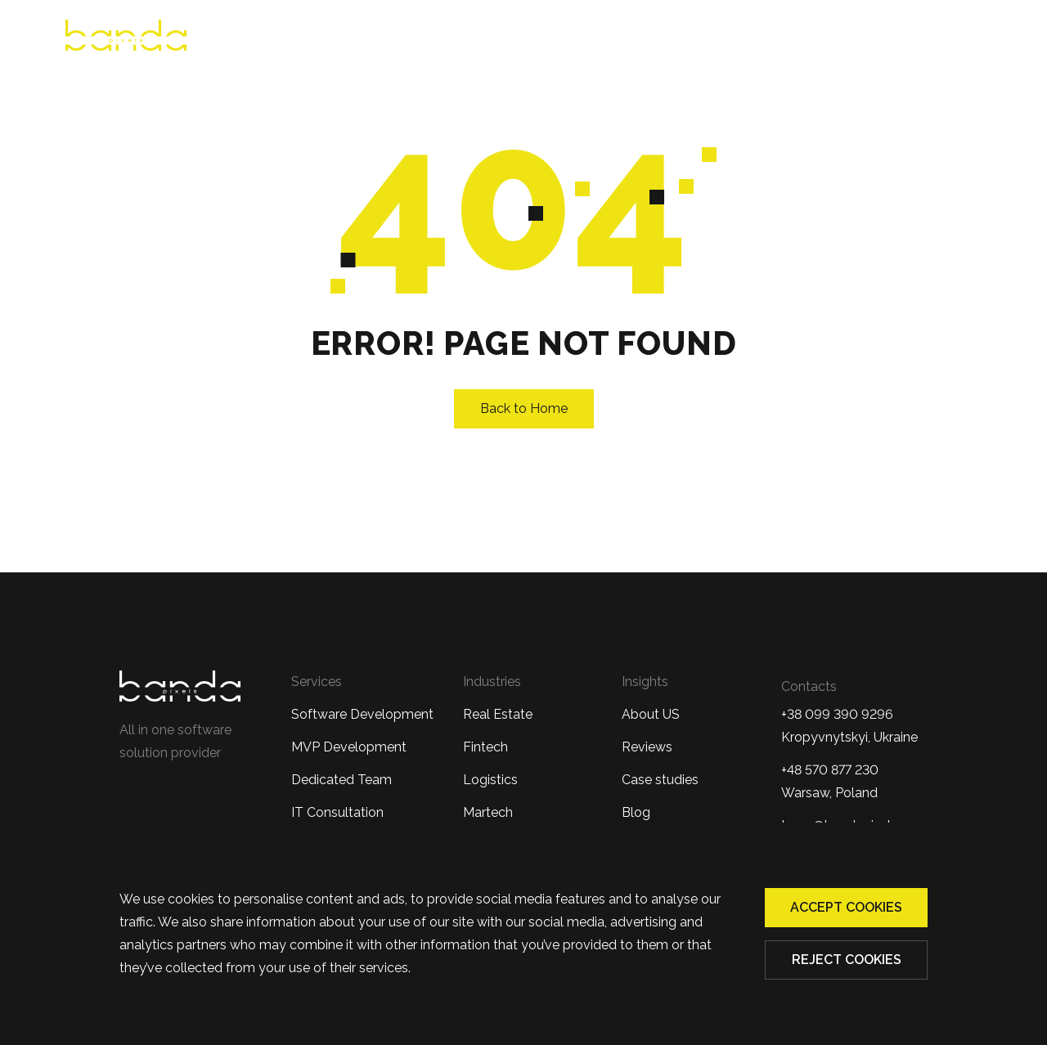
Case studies (660, 779)
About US (651, 714)
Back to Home (524, 408)
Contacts (952, 38)
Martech (488, 812)
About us (382, 38)
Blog (875, 38)
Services (557, 38)
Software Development (362, 714)
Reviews (470, 38)
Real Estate (497, 714)
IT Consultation (337, 812)
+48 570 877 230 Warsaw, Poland (829, 781)
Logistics (490, 779)
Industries (663, 38)
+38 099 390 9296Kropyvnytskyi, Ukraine (849, 725)
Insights (645, 681)
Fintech (485, 747)
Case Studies (785, 38)
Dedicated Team (341, 779)
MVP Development (349, 747)
